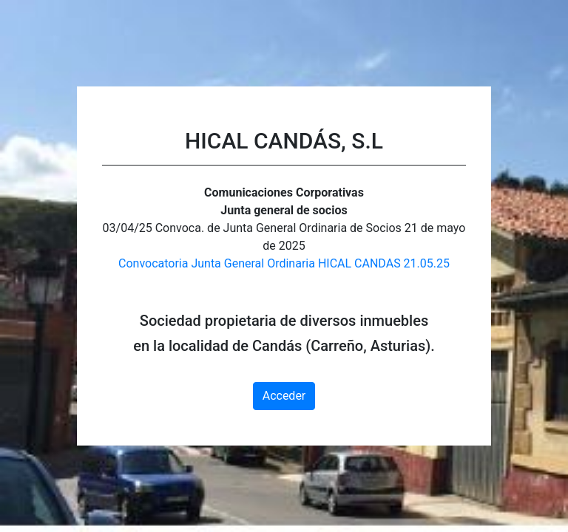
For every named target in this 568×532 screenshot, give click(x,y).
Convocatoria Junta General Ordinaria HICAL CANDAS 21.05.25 (284, 263)
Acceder (284, 396)
